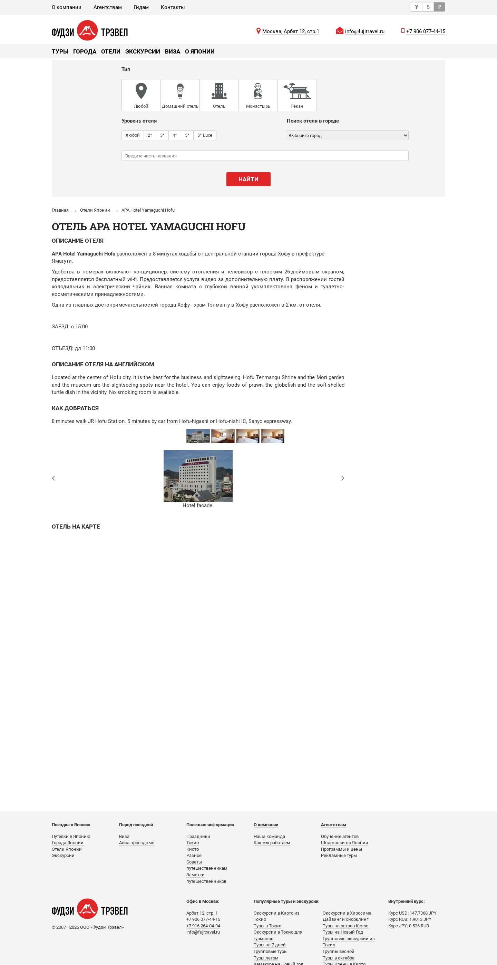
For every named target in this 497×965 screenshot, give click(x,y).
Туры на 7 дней (270, 944)
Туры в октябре (338, 958)
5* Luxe (204, 135)
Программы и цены (341, 849)
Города (84, 51)
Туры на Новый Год (343, 932)
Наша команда (269, 836)
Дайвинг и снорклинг (345, 919)
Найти (248, 179)
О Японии (200, 51)
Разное (194, 855)
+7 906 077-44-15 (425, 31)
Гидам (141, 7)
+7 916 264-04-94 (203, 925)
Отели (110, 51)
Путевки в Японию (71, 836)
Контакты (173, 7)
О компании (66, 7)
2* (150, 135)
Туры (60, 51)
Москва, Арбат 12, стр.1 (290, 31)
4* (175, 135)
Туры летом (266, 958)
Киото (192, 849)
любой (133, 135)
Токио (192, 842)
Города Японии (68, 842)
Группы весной (338, 951)
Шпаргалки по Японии (344, 842)
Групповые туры (271, 951)
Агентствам (108, 7)
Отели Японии (67, 849)
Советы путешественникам (206, 865)
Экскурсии (142, 51)
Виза (172, 51)
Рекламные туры (339, 855)
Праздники (198, 836)
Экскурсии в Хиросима (347, 913)
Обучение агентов (340, 836)
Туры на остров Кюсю (346, 925)
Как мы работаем (272, 842)
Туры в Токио (267, 925)
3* (162, 135)
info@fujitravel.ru (364, 31)
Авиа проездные (136, 842)
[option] (198, 436)
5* (187, 135)
